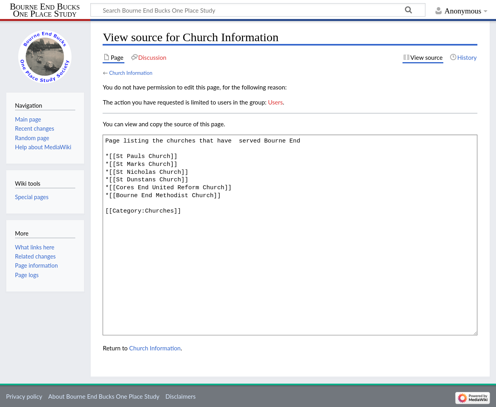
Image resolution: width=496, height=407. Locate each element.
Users (275, 102)
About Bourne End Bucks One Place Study (104, 396)
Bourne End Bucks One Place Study (45, 10)
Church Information (130, 73)
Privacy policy (24, 396)
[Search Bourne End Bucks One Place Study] (258, 10)
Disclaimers (181, 396)
